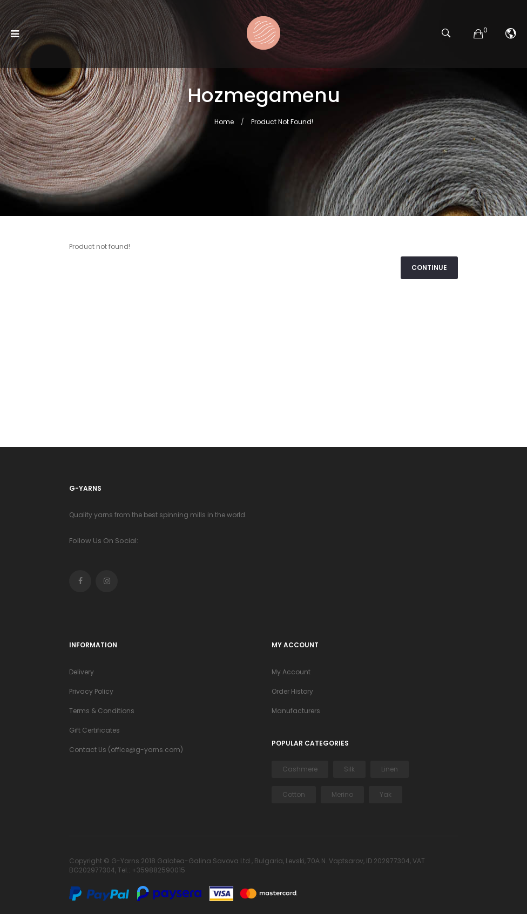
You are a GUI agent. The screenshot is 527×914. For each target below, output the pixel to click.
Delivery (81, 671)
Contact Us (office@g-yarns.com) (126, 749)
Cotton (293, 794)
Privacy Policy (91, 691)
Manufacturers (296, 710)
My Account (291, 671)
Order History (292, 691)
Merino (342, 794)
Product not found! (282, 121)
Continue (429, 267)
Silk (349, 769)
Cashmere (299, 769)
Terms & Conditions (101, 710)
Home (224, 121)
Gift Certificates (94, 730)
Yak (385, 794)
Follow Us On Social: (103, 541)
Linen (389, 769)
